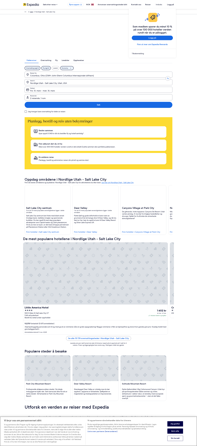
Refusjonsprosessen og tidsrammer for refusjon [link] (156, 397)
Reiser (154, 4)
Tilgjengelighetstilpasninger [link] (110, 399)
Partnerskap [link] (27, 401)
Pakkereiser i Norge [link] (68, 401)
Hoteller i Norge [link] (67, 392)
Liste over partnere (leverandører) (102, 433)
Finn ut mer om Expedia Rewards (152, 44)
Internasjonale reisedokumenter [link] (151, 405)
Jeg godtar (175, 426)
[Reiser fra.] (43, 78)
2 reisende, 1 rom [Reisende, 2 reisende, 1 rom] (145, 79)
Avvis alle (175, 433)
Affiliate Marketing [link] (29, 409)
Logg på (170, 4)
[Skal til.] (75, 78)
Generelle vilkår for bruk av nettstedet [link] (114, 411)
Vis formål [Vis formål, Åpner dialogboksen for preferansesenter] (175, 440)
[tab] (75, 63)
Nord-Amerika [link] (48, 12)
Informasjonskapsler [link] (108, 407)
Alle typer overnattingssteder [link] (72, 413)
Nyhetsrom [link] (27, 413)
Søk (165, 78)
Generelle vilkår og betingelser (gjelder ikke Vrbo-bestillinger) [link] (118, 389)
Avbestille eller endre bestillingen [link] (151, 392)
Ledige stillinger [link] (28, 392)
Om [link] (24, 388)
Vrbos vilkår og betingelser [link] (110, 395)
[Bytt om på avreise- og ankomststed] (59, 78)
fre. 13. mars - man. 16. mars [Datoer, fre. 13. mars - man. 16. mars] (109, 79)
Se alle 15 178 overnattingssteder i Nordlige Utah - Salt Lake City (98, 250)
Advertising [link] (27, 405)
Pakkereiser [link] (37, 12)
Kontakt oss (142, 4)
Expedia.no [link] (27, 12)
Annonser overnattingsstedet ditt (118, 4)
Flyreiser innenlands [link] (69, 405)
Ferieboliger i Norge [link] (69, 397)
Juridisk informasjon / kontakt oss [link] (112, 415)
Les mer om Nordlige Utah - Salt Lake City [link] (118, 134)
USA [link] (56, 12)
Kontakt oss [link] (144, 388)
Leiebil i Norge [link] (67, 409)
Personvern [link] (105, 403)
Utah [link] (61, 12)
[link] (152, 53)
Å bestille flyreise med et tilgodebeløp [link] (153, 401)
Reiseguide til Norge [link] (69, 388)
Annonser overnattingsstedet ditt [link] (34, 397)
